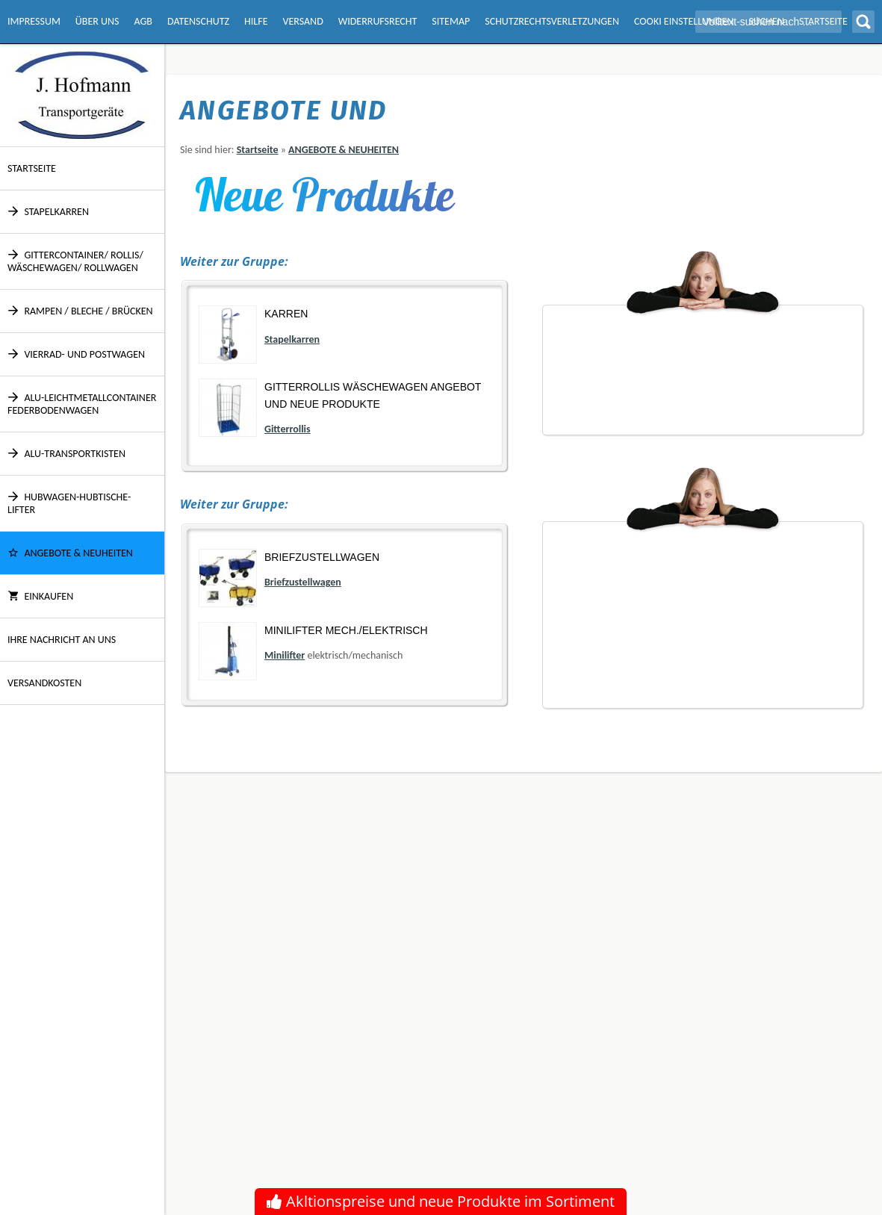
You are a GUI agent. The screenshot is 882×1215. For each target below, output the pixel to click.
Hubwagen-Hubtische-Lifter (69, 503)
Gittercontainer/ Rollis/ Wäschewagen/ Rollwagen (75, 261)
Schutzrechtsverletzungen (552, 21)
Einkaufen (40, 596)
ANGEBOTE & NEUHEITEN (70, 553)
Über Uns (97, 21)
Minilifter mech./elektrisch (346, 630)
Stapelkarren (48, 211)
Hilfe (255, 21)
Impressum (33, 21)
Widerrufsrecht (377, 21)
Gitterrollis (287, 429)
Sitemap (451, 21)
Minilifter (284, 655)
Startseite (31, 168)
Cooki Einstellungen (683, 21)
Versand (302, 21)
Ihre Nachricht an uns (61, 639)
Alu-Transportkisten (66, 453)
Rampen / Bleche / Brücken (80, 311)
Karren (286, 314)
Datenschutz (198, 21)
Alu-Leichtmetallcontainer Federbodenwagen (81, 404)
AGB (143, 21)
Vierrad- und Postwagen (76, 354)
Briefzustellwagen (321, 557)
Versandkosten (44, 683)
